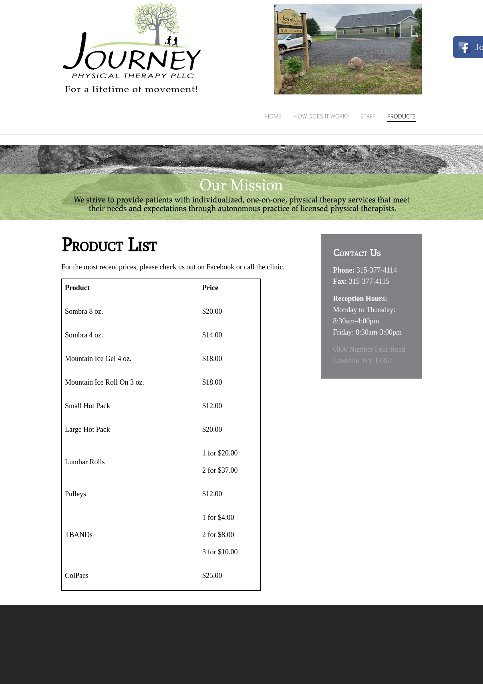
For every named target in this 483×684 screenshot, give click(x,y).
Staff (367, 116)
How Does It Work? (321, 116)
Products (401, 116)
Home (273, 116)
